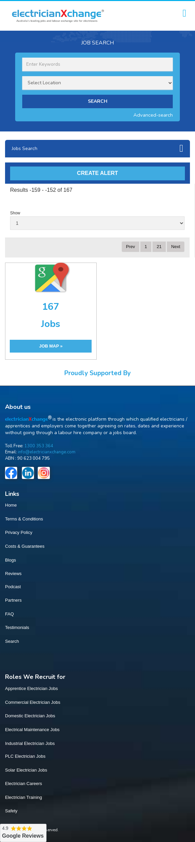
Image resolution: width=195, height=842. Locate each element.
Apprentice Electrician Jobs (31, 688)
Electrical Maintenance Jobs (32, 729)
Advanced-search (153, 115)
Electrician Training (23, 797)
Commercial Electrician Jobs (32, 702)
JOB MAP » (51, 346)
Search (12, 641)
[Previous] (130, 246)
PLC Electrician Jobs (25, 756)
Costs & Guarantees (24, 546)
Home (11, 505)
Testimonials (17, 627)
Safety (11, 810)
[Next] (176, 246)
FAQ (9, 614)
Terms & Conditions (24, 518)
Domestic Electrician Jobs (30, 715)
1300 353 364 (38, 446)
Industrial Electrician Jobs (30, 743)
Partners (13, 600)
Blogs (10, 560)
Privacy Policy (18, 532)
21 (159, 246)
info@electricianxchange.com (46, 452)
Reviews (13, 573)
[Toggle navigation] (184, 13)
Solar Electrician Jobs (26, 770)
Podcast (13, 586)
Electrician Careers (23, 783)
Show (15, 213)
